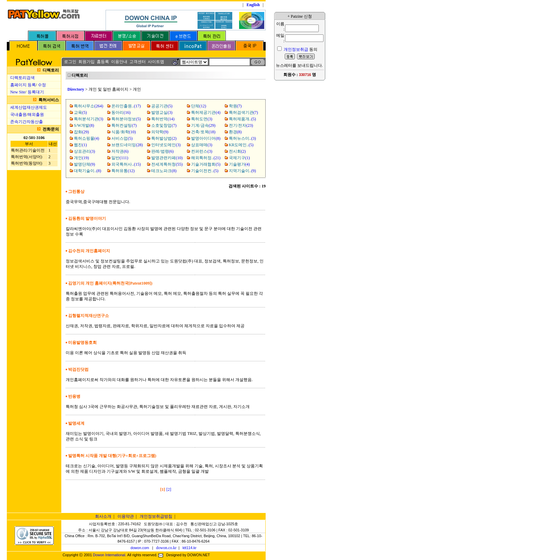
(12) (198, 106)
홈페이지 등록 (23, 84)
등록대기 (36, 92)
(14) (162, 119)
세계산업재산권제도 (28, 107)
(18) (203, 132)
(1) (80, 144)
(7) (235, 106)
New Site (17, 92)
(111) (119, 157)
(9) (159, 132)
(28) (127, 144)
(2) (163, 138)
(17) (126, 106)
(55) (167, 164)
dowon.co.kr (166, 547)
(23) (241, 125)
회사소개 (103, 516)
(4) (205, 112)
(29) (203, 125)
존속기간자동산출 (26, 121)
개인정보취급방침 (156, 516)
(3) (161, 112)
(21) (205, 157)
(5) (161, 106)
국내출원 (18, 114)
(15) (126, 164)
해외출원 (36, 114)
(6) (119, 151)
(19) (81, 157)
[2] (169, 489)
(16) (120, 112)
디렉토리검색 (22, 77)
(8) (84, 125)
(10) (123, 132)
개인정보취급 (296, 49)
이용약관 (125, 516)
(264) (88, 106)
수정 (42, 84)
